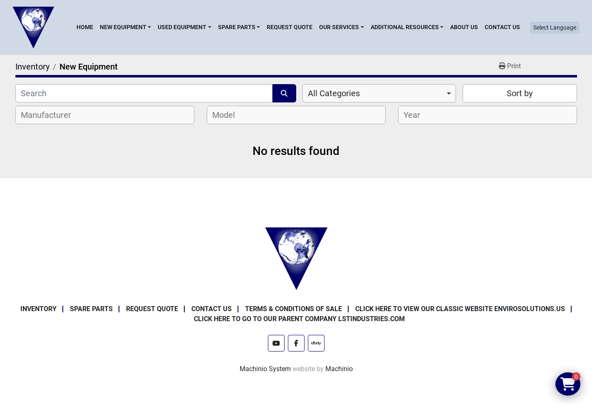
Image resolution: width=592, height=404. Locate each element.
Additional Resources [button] (405, 27)
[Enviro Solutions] (296, 258)
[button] (125, 27)
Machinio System (265, 369)
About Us (464, 27)
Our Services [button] (339, 27)
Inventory (38, 309)
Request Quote (289, 27)
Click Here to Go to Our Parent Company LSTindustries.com (299, 319)
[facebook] (296, 343)
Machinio (339, 369)
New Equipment (123, 27)
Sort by (520, 93)
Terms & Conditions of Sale (293, 309)
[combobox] (379, 93)
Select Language (554, 27)
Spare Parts (236, 27)
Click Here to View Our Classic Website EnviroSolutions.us (460, 309)
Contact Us (502, 27)
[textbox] (50, 115)
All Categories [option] (334, 93)
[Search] (144, 93)
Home (85, 27)
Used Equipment (182, 27)
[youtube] (276, 343)
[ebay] (316, 343)
